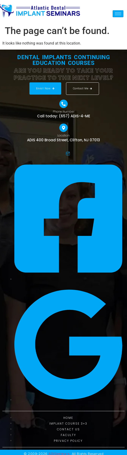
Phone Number (63, 111)
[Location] (63, 128)
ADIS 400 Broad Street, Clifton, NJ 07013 (63, 139)
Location (63, 135)
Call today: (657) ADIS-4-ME (63, 116)
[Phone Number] (63, 104)
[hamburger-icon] (118, 13)
